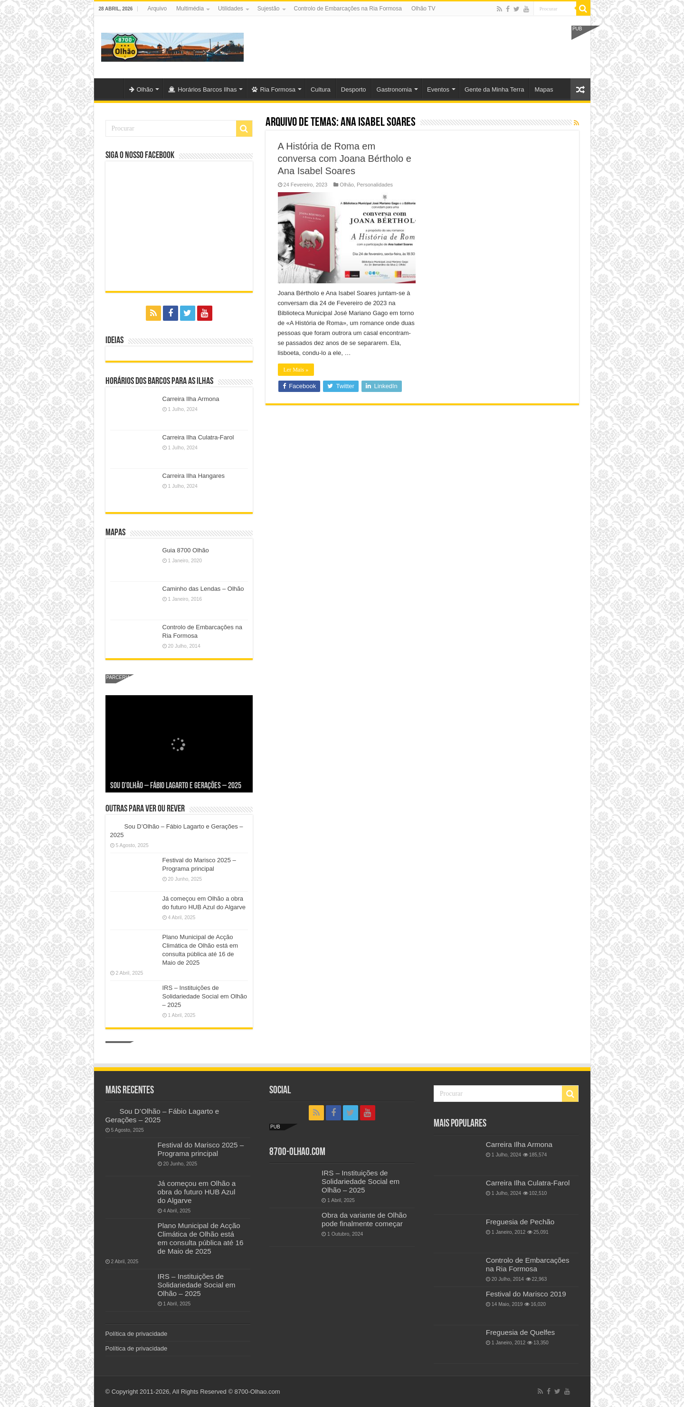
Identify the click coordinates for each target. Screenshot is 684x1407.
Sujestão (268, 8)
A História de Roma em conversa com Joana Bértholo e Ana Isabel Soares (344, 158)
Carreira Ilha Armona (190, 398)
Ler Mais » (296, 369)
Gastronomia (394, 89)
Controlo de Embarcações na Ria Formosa (348, 8)
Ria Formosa (273, 89)
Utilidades (230, 8)
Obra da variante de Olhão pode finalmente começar (364, 1219)
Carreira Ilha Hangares (193, 475)
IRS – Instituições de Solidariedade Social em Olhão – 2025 (204, 996)
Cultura (321, 89)
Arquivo (157, 8)
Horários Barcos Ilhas (202, 89)
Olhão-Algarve (111, 88)
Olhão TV (423, 8)
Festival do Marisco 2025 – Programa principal (201, 1149)
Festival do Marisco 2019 (526, 1294)
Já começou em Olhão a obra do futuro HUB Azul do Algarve (197, 1191)
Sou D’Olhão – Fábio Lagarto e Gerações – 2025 (175, 786)
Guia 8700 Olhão (185, 550)
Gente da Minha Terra (494, 89)
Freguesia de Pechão (520, 1222)
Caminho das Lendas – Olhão (203, 588)
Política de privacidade (136, 1333)
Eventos (438, 89)
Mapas (543, 89)
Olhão (141, 89)
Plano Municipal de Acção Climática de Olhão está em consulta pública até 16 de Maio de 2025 (201, 1238)
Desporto (353, 89)
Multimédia (190, 8)
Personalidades (375, 184)
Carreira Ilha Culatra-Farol (198, 437)
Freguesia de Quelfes (520, 1332)
